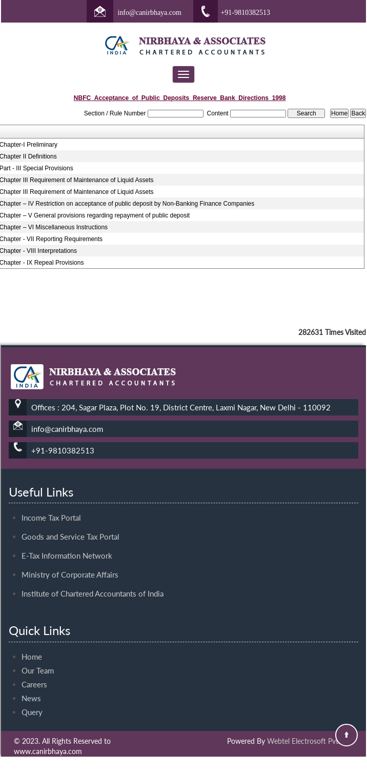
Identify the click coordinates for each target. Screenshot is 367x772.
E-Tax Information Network (67, 546)
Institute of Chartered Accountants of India (93, 584)
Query (32, 702)
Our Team (38, 661)
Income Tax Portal (51, 508)
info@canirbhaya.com (149, 12)
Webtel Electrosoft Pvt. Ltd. (310, 741)
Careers (34, 675)
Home (32, 647)
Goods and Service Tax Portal (70, 527)
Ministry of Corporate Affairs (70, 565)
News (31, 689)
